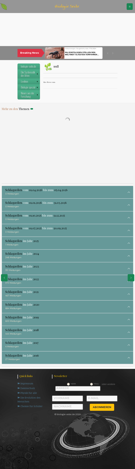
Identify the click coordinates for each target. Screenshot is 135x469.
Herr (73, 384)
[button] (108, 53)
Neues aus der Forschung (29, 95)
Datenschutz (26, 388)
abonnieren (102, 407)
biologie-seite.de (28, 66)
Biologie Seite (67, 6)
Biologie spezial (29, 87)
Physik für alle (27, 393)
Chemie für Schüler (30, 406)
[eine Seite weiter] (131, 277)
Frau (96, 384)
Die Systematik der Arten (29, 74)
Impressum (25, 383)
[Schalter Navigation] (130, 6)
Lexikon (29, 81)
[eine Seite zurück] (4, 277)
